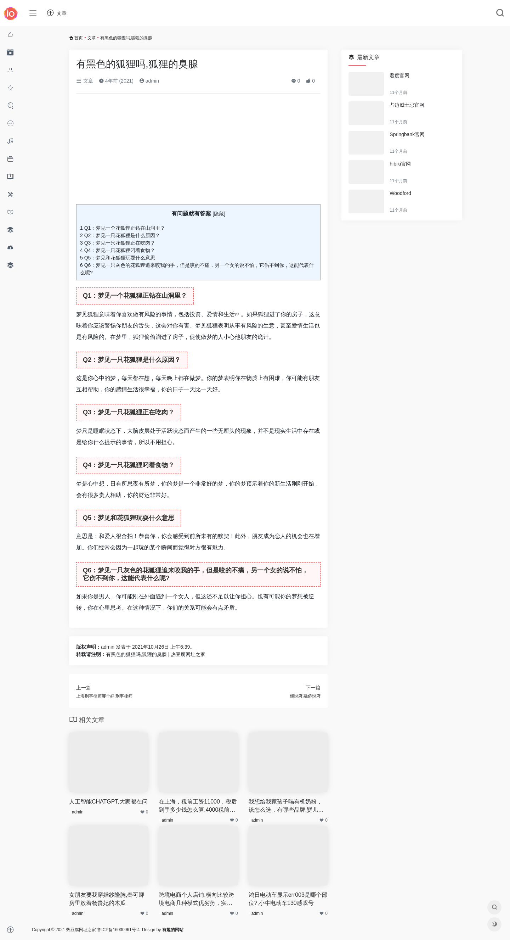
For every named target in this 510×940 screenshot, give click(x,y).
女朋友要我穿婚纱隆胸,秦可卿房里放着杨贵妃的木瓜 (106, 899)
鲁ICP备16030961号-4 (118, 929)
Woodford (400, 193)
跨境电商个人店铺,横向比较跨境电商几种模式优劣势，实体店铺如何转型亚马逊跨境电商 (196, 899)
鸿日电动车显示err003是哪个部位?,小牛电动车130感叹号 (288, 899)
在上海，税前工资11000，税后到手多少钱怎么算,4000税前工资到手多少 (198, 806)
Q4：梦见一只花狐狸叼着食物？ (117, 250)
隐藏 (219, 214)
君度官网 (399, 75)
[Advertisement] (198, 151)
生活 (229, 314)
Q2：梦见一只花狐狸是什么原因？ (120, 235)
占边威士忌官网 (407, 105)
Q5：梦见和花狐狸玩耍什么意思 (117, 258)
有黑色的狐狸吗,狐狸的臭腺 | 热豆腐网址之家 (155, 654)
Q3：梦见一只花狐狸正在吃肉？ (117, 243)
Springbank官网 (407, 134)
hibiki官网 (400, 164)
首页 (78, 37)
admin (149, 81)
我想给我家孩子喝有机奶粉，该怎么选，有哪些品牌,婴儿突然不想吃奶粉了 (286, 806)
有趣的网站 (172, 929)
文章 (91, 37)
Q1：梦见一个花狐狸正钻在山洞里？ (122, 228)
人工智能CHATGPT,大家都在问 (108, 802)
